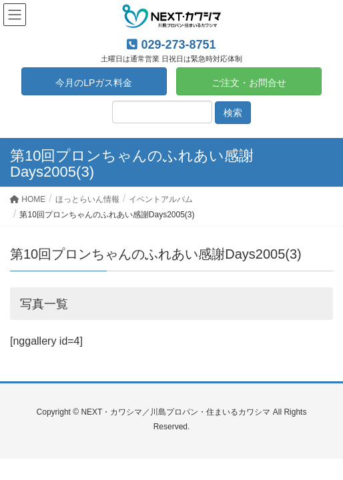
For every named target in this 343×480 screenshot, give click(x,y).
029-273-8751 (178, 44)
